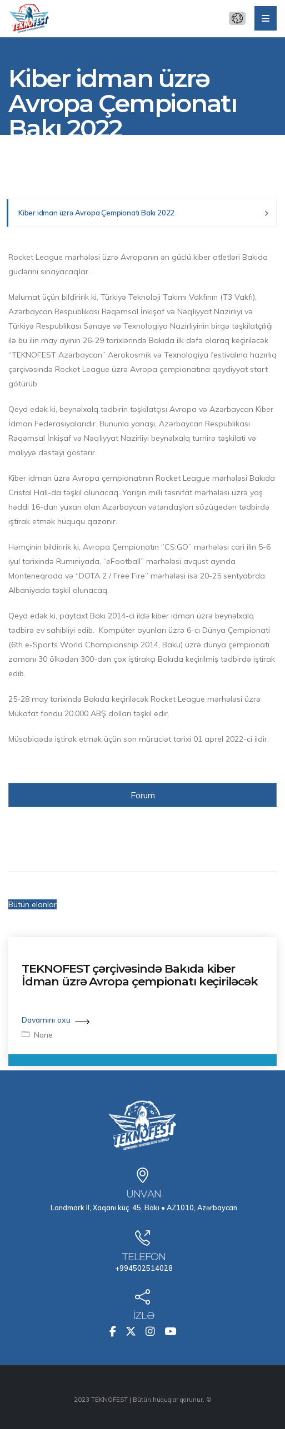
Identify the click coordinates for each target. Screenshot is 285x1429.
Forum (143, 795)
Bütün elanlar (32, 904)
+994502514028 (144, 1268)
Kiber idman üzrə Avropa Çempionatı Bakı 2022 (96, 212)
